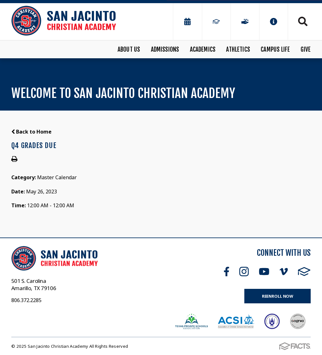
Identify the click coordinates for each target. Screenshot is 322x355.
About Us (129, 49)
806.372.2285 (26, 300)
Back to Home (31, 131)
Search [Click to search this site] (303, 21)
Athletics (238, 49)
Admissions (165, 49)
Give (306, 49)
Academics (203, 49)
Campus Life (275, 49)
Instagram (244, 271)
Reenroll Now (277, 296)
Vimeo (284, 271)
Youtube (264, 271)
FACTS (304, 271)
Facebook (227, 271)
